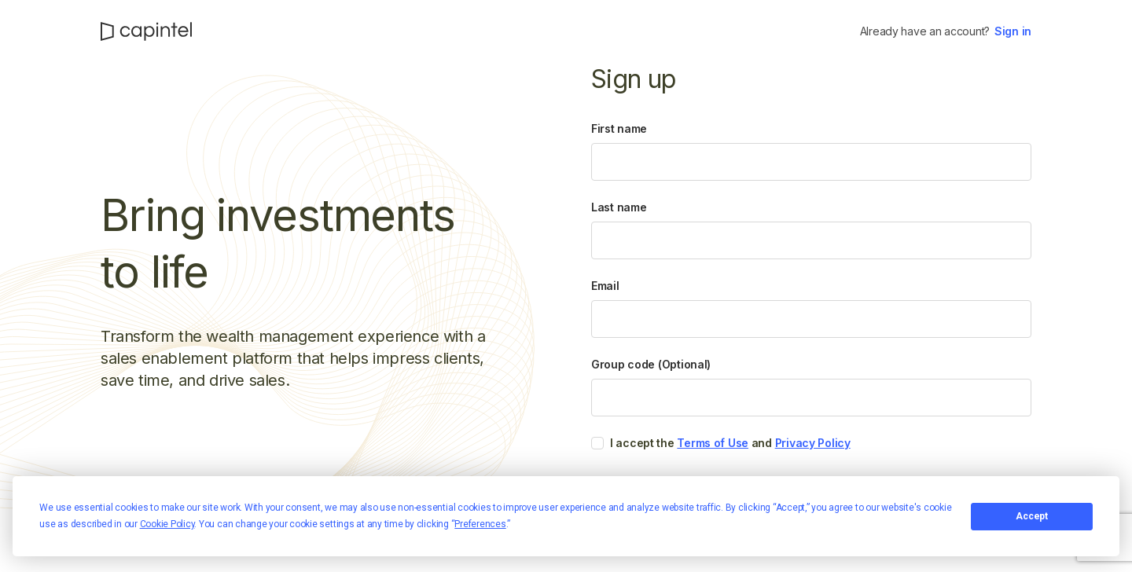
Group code (651, 364)
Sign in (1012, 31)
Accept (1032, 516)
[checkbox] (597, 443)
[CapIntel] (146, 31)
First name (619, 128)
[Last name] (811, 240)
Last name (618, 207)
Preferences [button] (479, 524)
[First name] (811, 162)
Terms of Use (712, 442)
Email (605, 285)
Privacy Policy (813, 442)
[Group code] (811, 397)
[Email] (811, 319)
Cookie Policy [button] (167, 524)
